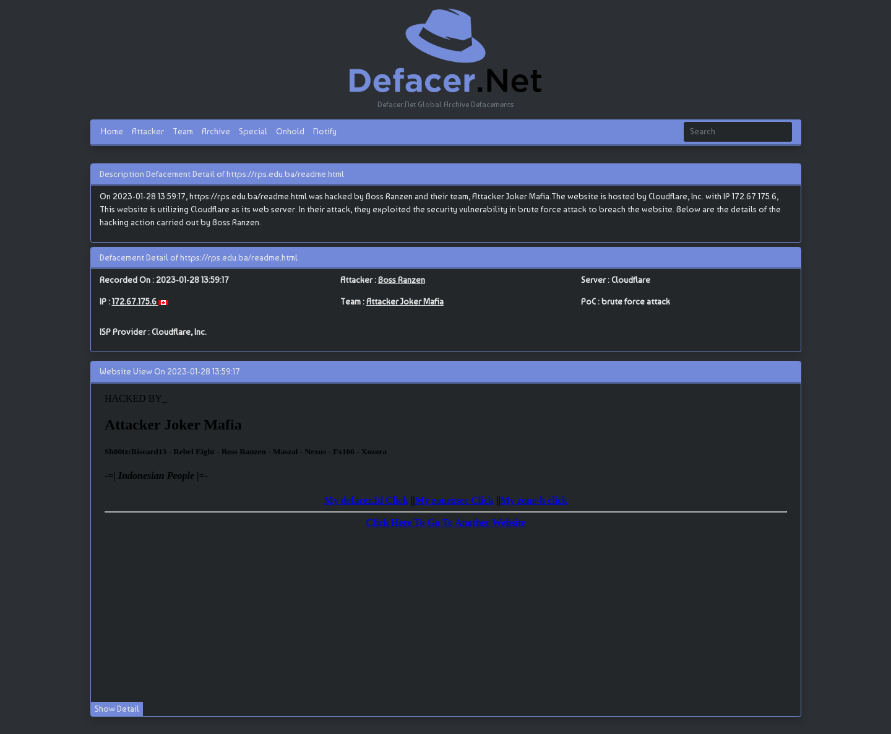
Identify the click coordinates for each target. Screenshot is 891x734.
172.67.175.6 (135, 301)
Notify (325, 131)
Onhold (290, 131)
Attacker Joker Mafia (405, 301)
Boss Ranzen (401, 280)
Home (112, 131)
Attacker (148, 131)
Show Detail (117, 709)
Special (253, 131)
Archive (216, 131)
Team (183, 131)
